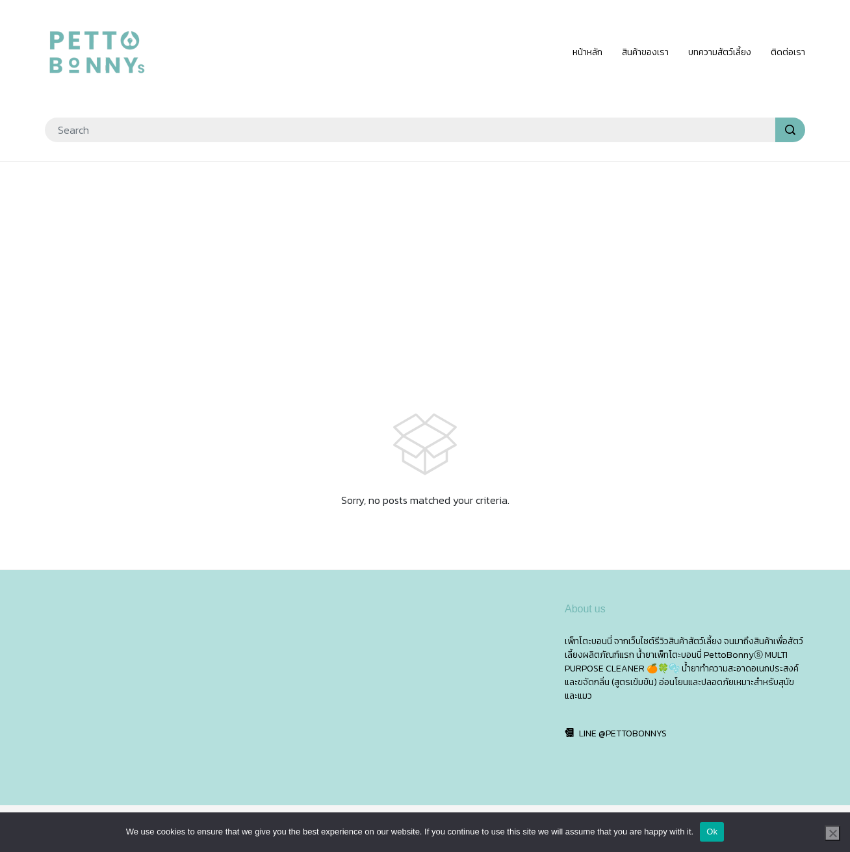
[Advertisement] (425, 266)
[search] (790, 130)
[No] (832, 833)
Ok (711, 831)
